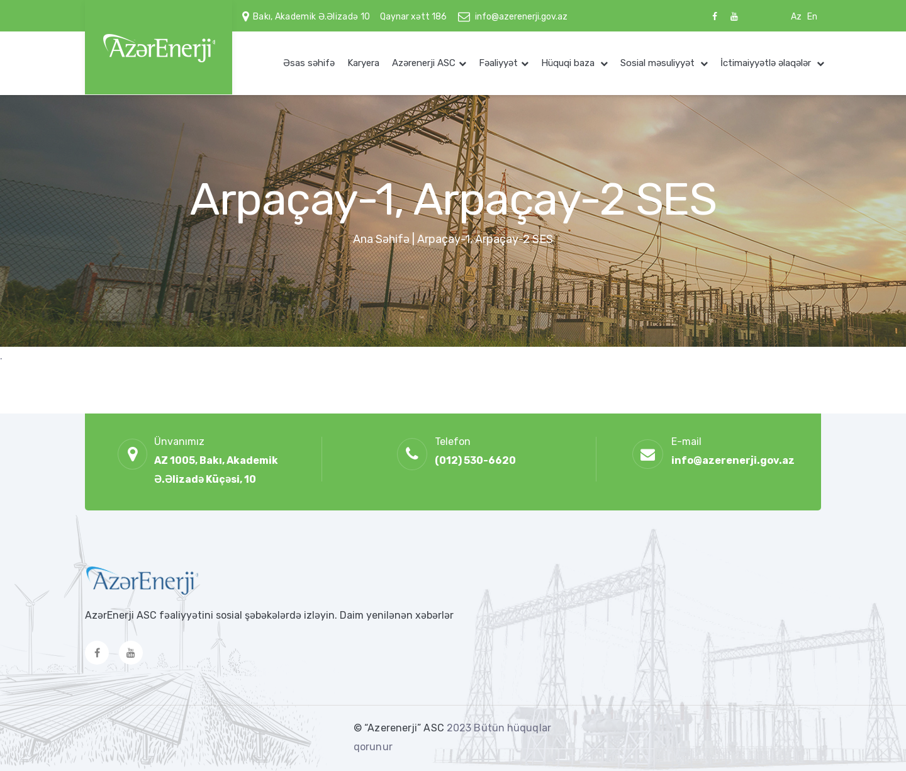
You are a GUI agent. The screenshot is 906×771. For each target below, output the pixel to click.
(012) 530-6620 (475, 460)
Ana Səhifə (381, 239)
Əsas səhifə (309, 63)
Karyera (363, 63)
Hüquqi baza (569, 63)
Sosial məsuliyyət (658, 63)
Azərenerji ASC (424, 63)
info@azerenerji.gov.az (521, 16)
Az (796, 16)
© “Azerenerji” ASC (400, 728)
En (812, 16)
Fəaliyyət (498, 63)
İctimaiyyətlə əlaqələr (767, 63)
